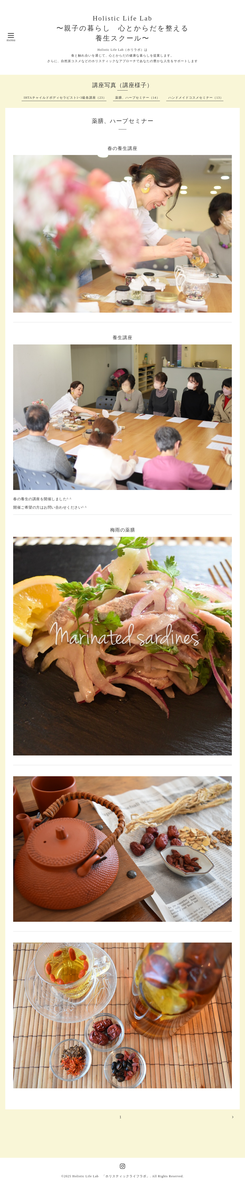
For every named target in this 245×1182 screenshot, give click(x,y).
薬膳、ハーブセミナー (123, 121)
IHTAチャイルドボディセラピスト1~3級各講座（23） (65, 97)
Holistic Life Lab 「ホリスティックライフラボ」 (111, 1176)
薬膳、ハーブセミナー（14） (137, 97)
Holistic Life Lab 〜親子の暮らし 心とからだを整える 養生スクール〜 (122, 28)
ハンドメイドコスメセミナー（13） (195, 97)
